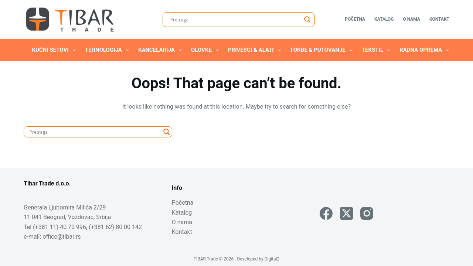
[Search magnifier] (307, 19)
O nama (411, 19)
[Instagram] (366, 213)
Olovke (206, 50)
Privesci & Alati (256, 50)
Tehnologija (108, 50)
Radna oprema (425, 50)
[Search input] (235, 19)
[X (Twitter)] (346, 213)
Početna (355, 19)
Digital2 (272, 259)
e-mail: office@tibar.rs (52, 236)
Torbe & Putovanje (322, 50)
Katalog (384, 19)
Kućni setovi (55, 50)
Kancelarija (161, 50)
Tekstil (377, 50)
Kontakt (439, 19)
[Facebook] (326, 213)
